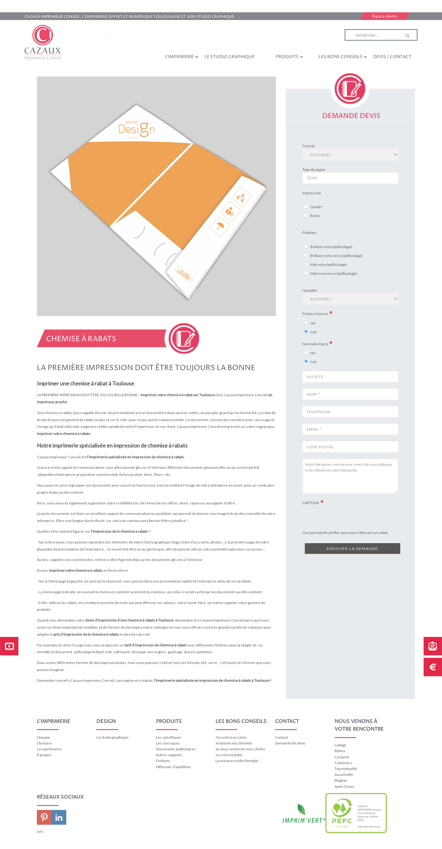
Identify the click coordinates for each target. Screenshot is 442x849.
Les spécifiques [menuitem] (168, 737)
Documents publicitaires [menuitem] (176, 749)
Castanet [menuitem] (342, 757)
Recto (315, 215)
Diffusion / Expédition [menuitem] (173, 766)
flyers (159, 474)
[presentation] (349, 529)
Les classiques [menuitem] (168, 743)
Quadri (316, 206)
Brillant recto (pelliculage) (331, 246)
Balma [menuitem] (340, 750)
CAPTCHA (311, 502)
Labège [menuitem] (340, 745)
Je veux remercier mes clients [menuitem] (240, 749)
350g (350, 178)
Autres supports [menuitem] (169, 754)
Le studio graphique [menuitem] (229, 57)
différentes (205, 645)
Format (308, 146)
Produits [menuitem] (289, 56)
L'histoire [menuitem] (44, 743)
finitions (222, 645)
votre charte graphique (152, 542)
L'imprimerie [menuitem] (181, 56)
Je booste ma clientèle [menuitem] (233, 743)
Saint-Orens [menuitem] (345, 786)
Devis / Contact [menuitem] (392, 57)
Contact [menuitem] (281, 737)
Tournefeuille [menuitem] (346, 768)
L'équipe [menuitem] (43, 737)
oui (313, 323)
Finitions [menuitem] (163, 760)
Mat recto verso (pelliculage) (333, 273)
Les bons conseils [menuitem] (343, 56)
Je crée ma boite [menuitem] (228, 754)
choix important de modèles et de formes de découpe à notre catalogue (110, 627)
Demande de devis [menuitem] (290, 743)
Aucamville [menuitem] (344, 774)
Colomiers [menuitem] (343, 762)
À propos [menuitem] (44, 754)
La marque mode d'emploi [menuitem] (236, 760)
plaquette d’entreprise (56, 474)
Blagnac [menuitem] (341, 780)
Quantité (309, 290)
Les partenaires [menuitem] (49, 749)
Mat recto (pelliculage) (328, 264)
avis (40, 831)
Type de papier (314, 169)
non (313, 332)
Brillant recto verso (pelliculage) (336, 255)
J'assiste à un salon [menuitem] (230, 737)
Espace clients (384, 16)
